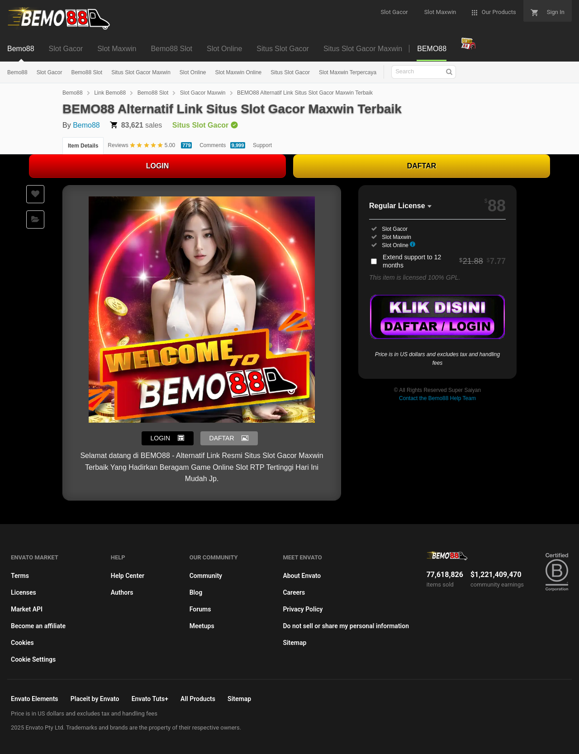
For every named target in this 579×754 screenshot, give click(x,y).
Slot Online (193, 72)
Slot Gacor (49, 72)
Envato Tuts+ (150, 698)
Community (206, 575)
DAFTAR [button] (221, 438)
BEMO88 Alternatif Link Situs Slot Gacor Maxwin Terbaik (305, 93)
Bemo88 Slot (86, 72)
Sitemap (294, 642)
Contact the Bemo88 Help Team (437, 398)
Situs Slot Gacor (290, 72)
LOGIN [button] (161, 438)
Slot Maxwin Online (238, 72)
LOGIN (157, 166)
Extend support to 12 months (444, 261)
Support (262, 145)
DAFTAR (422, 166)
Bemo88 (17, 72)
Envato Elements (34, 698)
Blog (196, 592)
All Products (197, 698)
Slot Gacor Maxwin (203, 93)
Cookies (22, 642)
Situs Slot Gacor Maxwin (141, 72)
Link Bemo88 (110, 93)
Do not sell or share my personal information (346, 626)
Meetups (202, 626)
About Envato (302, 575)
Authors (122, 592)
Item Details (83, 146)
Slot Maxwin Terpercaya (347, 72)
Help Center (127, 575)
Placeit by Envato (95, 698)
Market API (27, 609)
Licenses (23, 592)
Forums (200, 609)
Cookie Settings (33, 659)
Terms (20, 575)
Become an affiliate (38, 626)
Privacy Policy (303, 609)
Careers (294, 592)
